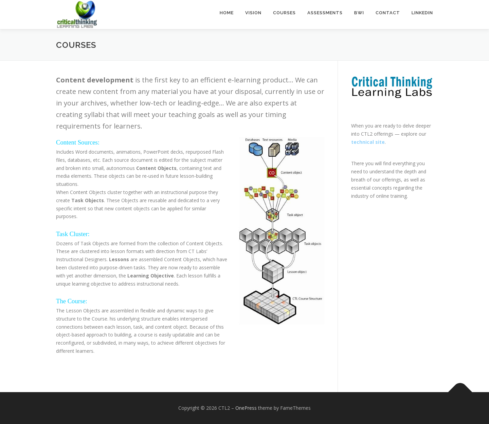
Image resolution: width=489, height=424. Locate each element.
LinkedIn (422, 12)
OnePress (246, 408)
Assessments (325, 12)
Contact (388, 12)
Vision (253, 12)
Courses (284, 12)
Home (227, 12)
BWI (359, 12)
